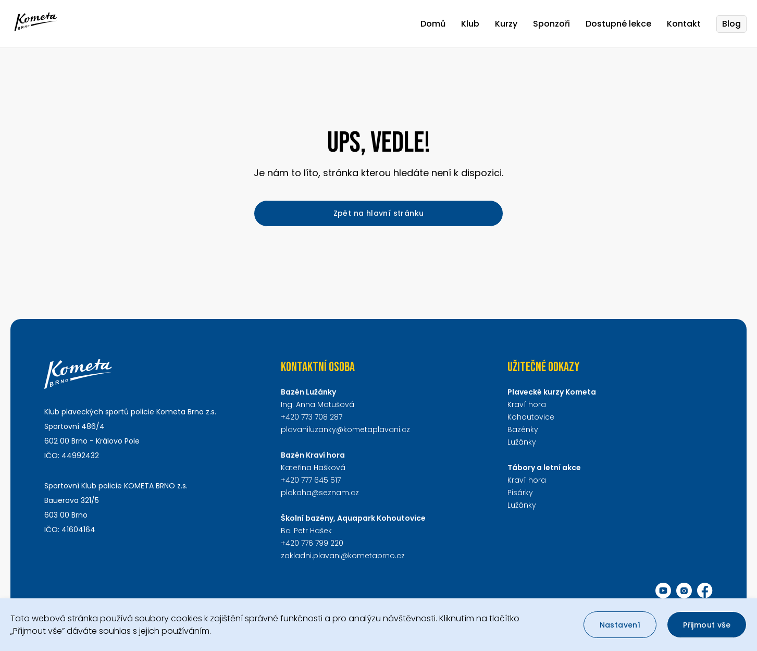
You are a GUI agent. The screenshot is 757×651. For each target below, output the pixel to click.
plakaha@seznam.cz (320, 492)
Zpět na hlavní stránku (378, 213)
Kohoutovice (530, 417)
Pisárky (520, 492)
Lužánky (521, 442)
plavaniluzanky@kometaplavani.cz (345, 429)
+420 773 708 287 (311, 417)
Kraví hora (526, 404)
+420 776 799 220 (312, 543)
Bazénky (522, 429)
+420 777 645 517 (311, 480)
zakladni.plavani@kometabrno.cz (343, 555)
